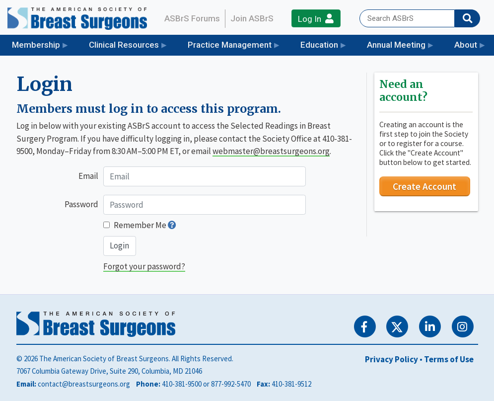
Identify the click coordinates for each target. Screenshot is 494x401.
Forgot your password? (144, 266)
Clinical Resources (124, 45)
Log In (316, 18)
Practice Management (230, 45)
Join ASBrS (252, 18)
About (465, 45)
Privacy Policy (391, 359)
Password (81, 204)
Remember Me (140, 225)
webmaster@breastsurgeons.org (271, 151)
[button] (172, 225)
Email (88, 175)
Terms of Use (449, 359)
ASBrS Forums (192, 18)
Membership (36, 45)
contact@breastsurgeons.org (84, 384)
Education (319, 45)
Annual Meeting (396, 45)
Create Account (424, 186)
